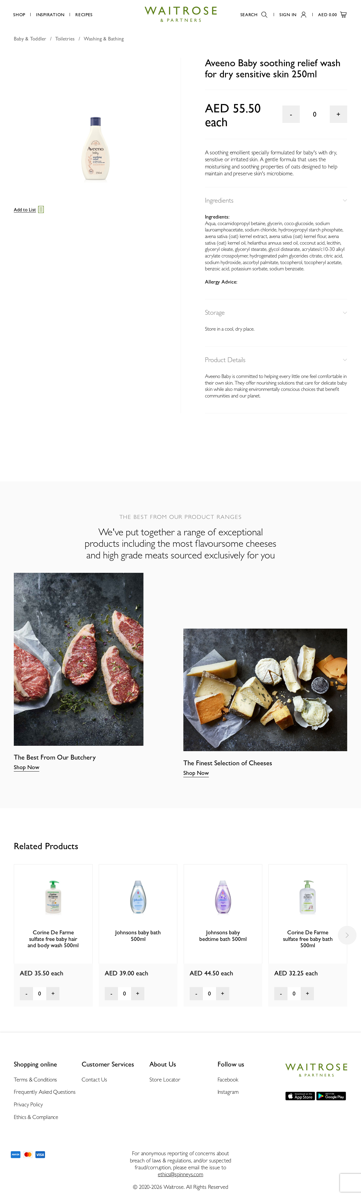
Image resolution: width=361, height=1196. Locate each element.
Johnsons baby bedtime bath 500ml (223, 935)
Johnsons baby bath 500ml (138, 935)
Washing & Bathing (104, 39)
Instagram (228, 1092)
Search (253, 14)
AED (332, 14)
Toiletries (65, 39)
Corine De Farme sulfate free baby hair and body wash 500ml (53, 939)
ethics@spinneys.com (180, 1174)
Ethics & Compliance (36, 1117)
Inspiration (50, 14)
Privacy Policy (28, 1104)
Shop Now (26, 767)
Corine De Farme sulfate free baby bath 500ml (308, 939)
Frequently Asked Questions (45, 1092)
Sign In (292, 14)
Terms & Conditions (35, 1079)
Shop (19, 14)
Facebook (228, 1079)
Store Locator (164, 1079)
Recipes (84, 14)
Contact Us (94, 1079)
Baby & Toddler (30, 39)
